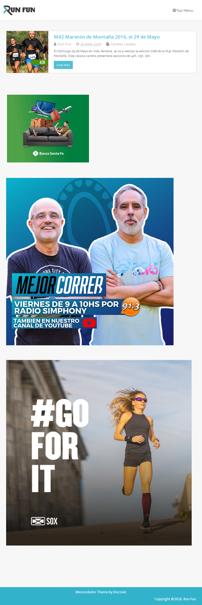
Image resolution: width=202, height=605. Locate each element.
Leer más (63, 64)
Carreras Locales (123, 44)
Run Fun (64, 44)
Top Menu (183, 10)
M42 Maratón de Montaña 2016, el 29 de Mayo (107, 37)
